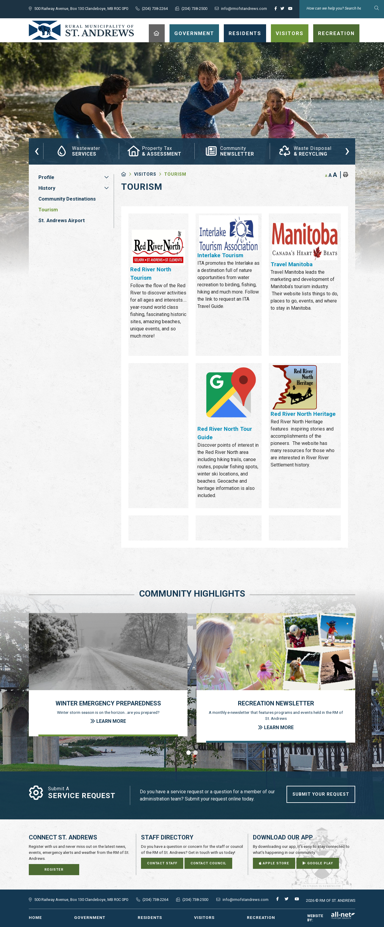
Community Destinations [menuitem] (67, 199)
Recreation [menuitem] (336, 33)
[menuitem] (157, 33)
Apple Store (274, 863)
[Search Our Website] (341, 8)
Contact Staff (162, 863)
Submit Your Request (320, 794)
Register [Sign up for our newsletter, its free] (54, 870)
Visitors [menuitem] (290, 33)
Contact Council (208, 863)
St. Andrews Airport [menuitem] (61, 220)
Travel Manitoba (292, 264)
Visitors (145, 174)
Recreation (261, 917)
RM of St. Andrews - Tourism (81, 30)
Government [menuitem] (194, 33)
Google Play (317, 863)
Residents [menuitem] (245, 33)
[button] (106, 177)
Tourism (175, 174)
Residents (150, 917)
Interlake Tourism (220, 255)
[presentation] (36, 150)
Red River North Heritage (303, 414)
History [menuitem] (46, 188)
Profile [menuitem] (46, 177)
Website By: (331, 918)
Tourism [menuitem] (48, 210)
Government (89, 917)
